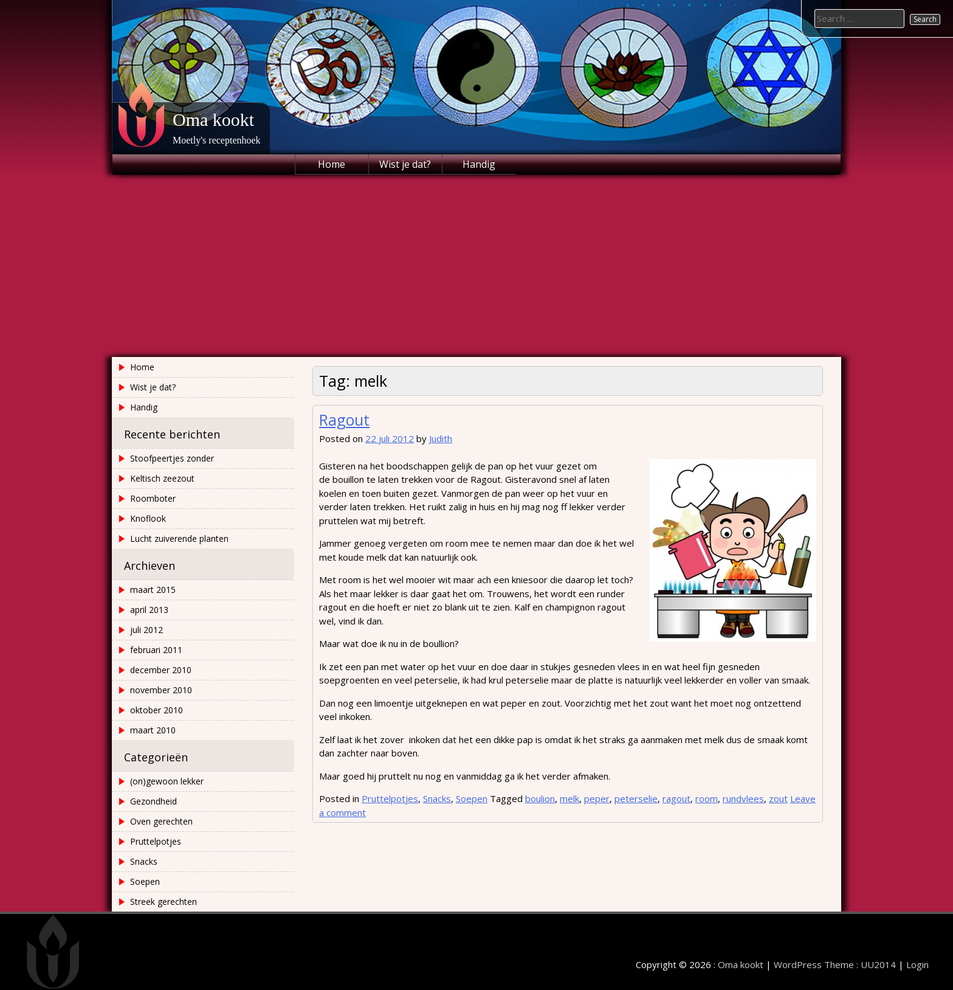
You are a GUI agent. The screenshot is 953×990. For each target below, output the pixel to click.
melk (569, 798)
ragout (676, 798)
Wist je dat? (405, 164)
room (706, 798)
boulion (540, 798)
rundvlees (743, 798)
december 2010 (160, 670)
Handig (479, 164)
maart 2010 (153, 730)
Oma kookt (213, 119)
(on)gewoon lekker (167, 781)
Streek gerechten (163, 901)
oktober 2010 (156, 710)
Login (917, 964)
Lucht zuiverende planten (179, 538)
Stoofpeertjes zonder (172, 458)
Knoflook (148, 518)
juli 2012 (146, 629)
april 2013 (149, 609)
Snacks (437, 798)
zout (778, 798)
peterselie (636, 798)
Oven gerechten (161, 821)
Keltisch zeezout (162, 478)
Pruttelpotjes (390, 798)
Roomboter (153, 498)
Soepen (471, 798)
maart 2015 (153, 589)
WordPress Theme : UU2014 (835, 964)
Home (331, 164)
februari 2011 (156, 650)
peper (597, 798)
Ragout (344, 419)
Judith (440, 438)
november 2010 (161, 690)
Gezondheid (153, 801)
